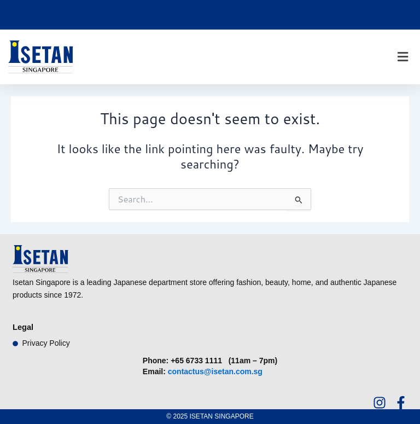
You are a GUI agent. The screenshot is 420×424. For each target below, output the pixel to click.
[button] (402, 57)
